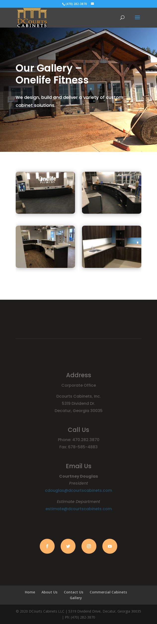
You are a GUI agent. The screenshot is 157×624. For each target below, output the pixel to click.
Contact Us (73, 592)
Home (30, 592)
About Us (49, 592)
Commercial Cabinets (108, 592)
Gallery (76, 597)
